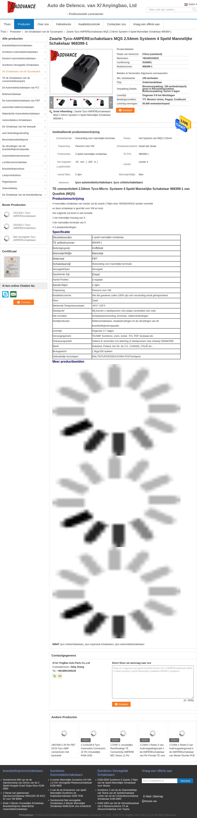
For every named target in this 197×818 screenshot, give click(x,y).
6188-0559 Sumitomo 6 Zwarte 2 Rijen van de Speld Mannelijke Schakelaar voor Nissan (118, 782)
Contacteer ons (116, 24)
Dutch (192, 4)
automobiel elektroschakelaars (18, 107)
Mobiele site (149, 801)
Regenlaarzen (9, 181)
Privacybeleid (26, 815)
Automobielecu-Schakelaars (17, 120)
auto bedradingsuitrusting (15, 133)
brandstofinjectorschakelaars (17, 45)
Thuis (7, 24)
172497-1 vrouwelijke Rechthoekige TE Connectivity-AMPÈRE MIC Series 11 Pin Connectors (122, 752)
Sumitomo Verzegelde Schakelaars (20, 65)
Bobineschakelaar (11, 94)
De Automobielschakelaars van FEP (21, 100)
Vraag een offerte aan (146, 24)
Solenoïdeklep (9, 188)
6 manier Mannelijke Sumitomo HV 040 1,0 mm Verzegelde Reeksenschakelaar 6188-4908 (71, 782)
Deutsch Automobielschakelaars (19, 58)
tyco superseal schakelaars (99, 644)
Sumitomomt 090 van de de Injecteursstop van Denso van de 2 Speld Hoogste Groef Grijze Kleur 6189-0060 (24, 784)
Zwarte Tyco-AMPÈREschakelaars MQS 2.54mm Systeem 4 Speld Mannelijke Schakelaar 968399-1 (82, 115)
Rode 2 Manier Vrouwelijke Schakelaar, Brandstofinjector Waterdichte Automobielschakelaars (23, 806)
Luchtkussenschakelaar (14, 162)
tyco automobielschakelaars (129, 644)
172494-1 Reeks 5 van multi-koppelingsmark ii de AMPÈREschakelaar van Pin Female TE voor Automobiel (152, 752)
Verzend (185, 780)
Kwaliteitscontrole (89, 24)
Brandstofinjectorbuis (13, 168)
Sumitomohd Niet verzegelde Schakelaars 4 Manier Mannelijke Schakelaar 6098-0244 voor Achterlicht (70, 803)
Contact (127, 110)
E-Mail (147, 796)
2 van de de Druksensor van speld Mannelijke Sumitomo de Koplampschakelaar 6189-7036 (68, 793)
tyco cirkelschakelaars (71, 644)
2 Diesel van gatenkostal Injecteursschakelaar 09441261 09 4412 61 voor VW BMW (24, 796)
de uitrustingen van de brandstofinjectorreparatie (15, 148)
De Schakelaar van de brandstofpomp (22, 194)
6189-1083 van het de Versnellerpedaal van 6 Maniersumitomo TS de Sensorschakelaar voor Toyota (118, 806)
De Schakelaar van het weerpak (19, 126)
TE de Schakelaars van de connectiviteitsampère (16, 80)
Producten (24, 24)
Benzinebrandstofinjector (15, 139)
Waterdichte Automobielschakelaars (21, 113)
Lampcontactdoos (11, 175)
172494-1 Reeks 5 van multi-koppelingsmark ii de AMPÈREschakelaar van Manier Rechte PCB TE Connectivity (182, 752)
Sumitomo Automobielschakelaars (20, 52)
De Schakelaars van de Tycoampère (44, 31)
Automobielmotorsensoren (16, 155)
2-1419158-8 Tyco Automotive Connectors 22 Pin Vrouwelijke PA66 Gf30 (93, 750)
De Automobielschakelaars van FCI (20, 87)
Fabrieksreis (63, 24)
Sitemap (158, 796)
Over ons (43, 24)
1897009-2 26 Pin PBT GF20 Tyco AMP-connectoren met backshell (63, 750)
